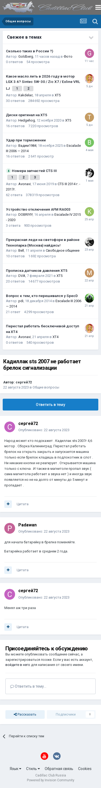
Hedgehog (26, 120)
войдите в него (17, 665)
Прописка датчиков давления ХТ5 (36, 270)
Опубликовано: (43, 430)
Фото (68, 56)
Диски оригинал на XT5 (26, 115)
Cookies (85, 769)
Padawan (27, 524)
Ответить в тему (50, 404)
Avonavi (24, 184)
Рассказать (25, 714)
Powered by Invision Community (50, 780)
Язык (15, 769)
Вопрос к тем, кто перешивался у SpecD (42, 296)
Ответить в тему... (28, 686)
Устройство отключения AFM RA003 (38, 209)
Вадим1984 (27, 146)
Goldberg (25, 56)
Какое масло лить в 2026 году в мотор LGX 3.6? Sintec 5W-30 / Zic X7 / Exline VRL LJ (43, 82)
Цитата (23, 504)
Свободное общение (62, 250)
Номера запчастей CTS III (34, 170)
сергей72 (24, 382)
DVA (21, 276)
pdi (20, 301)
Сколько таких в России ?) (29, 51)
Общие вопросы (46, 387)
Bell (21, 250)
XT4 (55, 337)
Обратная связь (59, 769)
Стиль (33, 769)
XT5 (58, 95)
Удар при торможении (26, 140)
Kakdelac (25, 95)
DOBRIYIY (25, 214)
